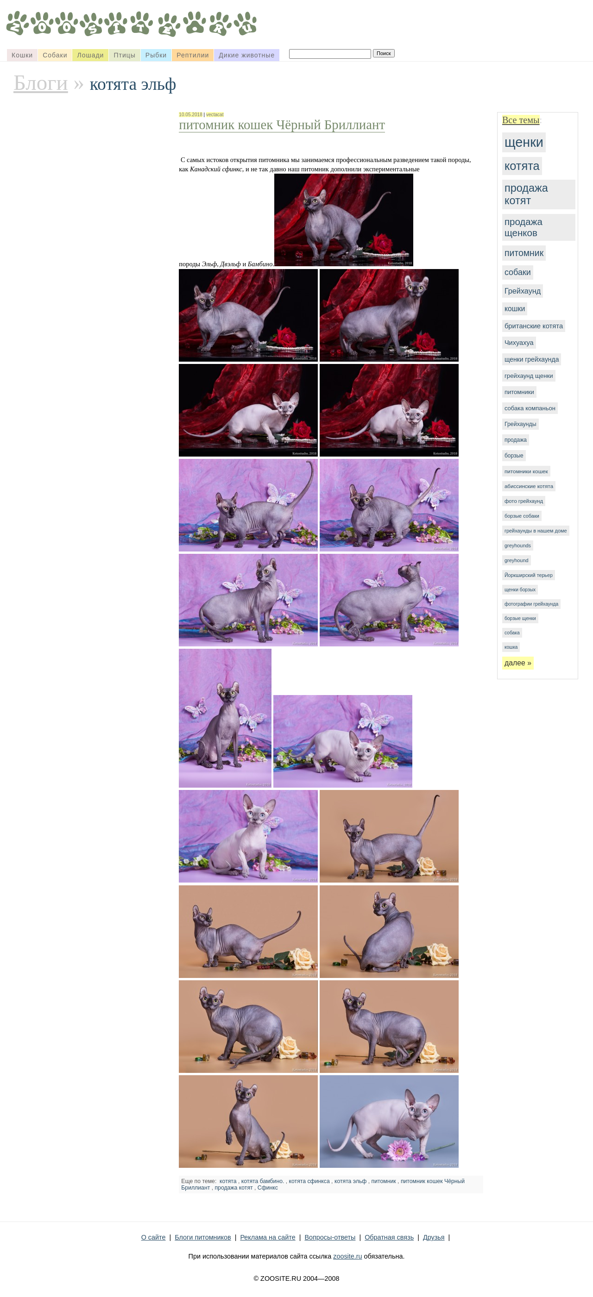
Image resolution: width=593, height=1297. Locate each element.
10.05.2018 (190, 114)
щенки (524, 142)
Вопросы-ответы (329, 1237)
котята (522, 165)
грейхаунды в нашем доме (536, 530)
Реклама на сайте (267, 1237)
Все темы (521, 120)
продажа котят (526, 194)
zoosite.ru (347, 1256)
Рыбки (156, 55)
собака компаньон (530, 408)
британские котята (534, 326)
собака (512, 632)
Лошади (90, 55)
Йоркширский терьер (529, 575)
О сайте (153, 1237)
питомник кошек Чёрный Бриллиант (282, 124)
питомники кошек (526, 471)
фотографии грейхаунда (531, 604)
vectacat (215, 114)
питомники (519, 391)
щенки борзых (520, 589)
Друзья (434, 1237)
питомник (524, 253)
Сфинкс (268, 1187)
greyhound (517, 560)
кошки (515, 309)
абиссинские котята (529, 486)
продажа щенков (524, 227)
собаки (518, 272)
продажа (516, 440)
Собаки (55, 55)
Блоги (40, 82)
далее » (518, 663)
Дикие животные (247, 55)
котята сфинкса (309, 1181)
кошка (511, 647)
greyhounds (518, 545)
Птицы (124, 55)
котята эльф (350, 1181)
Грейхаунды (520, 424)
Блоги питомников (203, 1237)
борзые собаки (522, 516)
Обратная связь (389, 1237)
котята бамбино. (262, 1181)
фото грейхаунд (524, 501)
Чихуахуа (519, 342)
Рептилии (193, 55)
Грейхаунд (523, 291)
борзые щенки (520, 618)
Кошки (22, 55)
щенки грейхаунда (532, 359)
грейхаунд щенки (529, 375)
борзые (514, 455)
